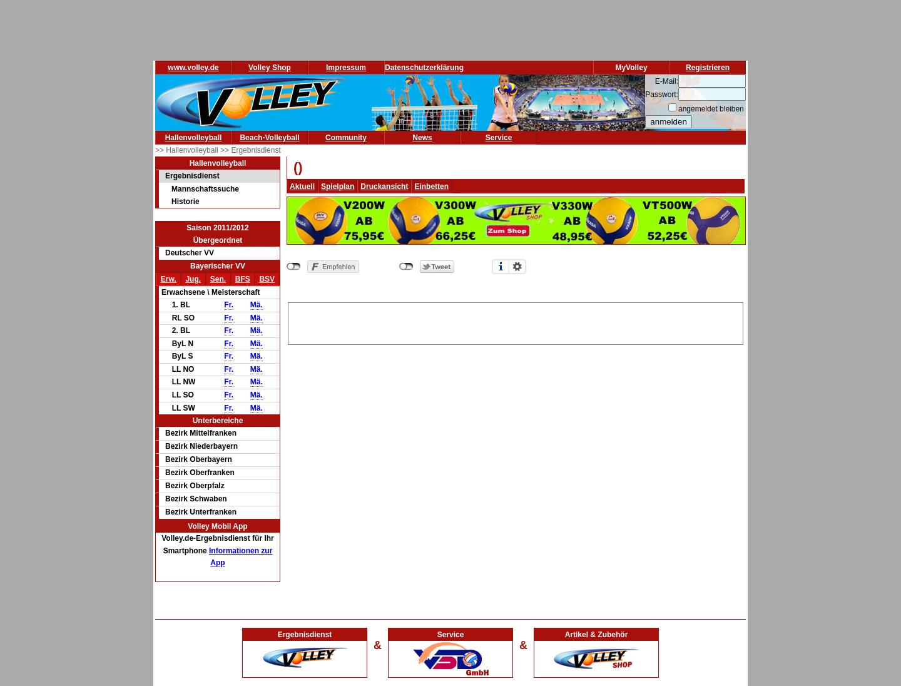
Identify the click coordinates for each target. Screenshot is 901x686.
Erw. (168, 279)
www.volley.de (193, 67)
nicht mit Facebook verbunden (294, 266)
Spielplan (337, 186)
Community (346, 137)
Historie (185, 201)
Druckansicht (384, 186)
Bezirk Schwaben (196, 498)
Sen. (218, 279)
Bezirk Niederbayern (201, 446)
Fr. (228, 304)
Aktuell (302, 186)
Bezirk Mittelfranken (201, 433)
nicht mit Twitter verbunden (406, 266)
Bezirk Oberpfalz (195, 485)
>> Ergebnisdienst (250, 150)
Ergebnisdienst (192, 176)
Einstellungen (517, 266)
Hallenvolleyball (193, 137)
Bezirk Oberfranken (200, 472)
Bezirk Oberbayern (198, 459)
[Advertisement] (515, 321)
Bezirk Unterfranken (201, 512)
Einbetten (431, 186)
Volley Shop (269, 67)
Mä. (256, 304)
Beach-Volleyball (269, 137)
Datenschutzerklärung (424, 67)
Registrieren (708, 67)
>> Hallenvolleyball (187, 150)
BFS (242, 279)
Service (499, 137)
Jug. (193, 279)
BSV (267, 279)
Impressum (346, 67)
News (422, 137)
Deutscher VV (189, 252)
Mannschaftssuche (205, 189)
